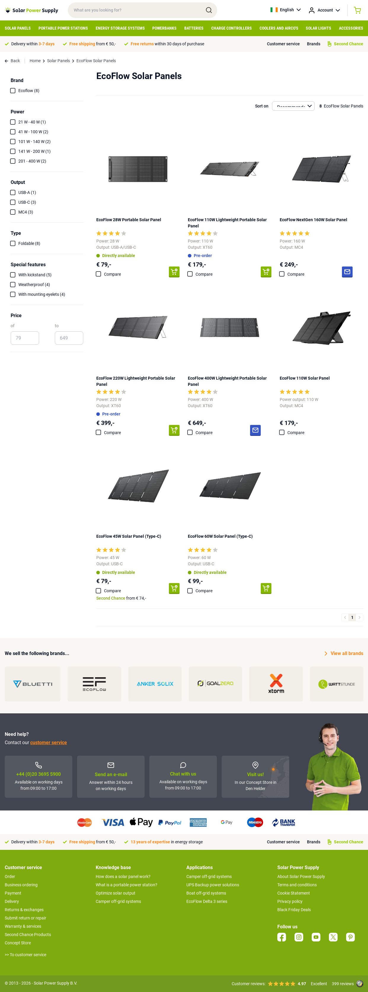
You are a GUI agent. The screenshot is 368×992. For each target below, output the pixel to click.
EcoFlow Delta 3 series (206, 901)
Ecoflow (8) (28, 90)
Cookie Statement (293, 893)
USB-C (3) (27, 202)
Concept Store (18, 942)
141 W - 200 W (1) (34, 151)
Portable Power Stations (63, 28)
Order (10, 876)
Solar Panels (18, 28)
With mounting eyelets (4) (41, 294)
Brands (313, 43)
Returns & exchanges (24, 909)
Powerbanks (164, 28)
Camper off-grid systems (118, 901)
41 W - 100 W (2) (33, 131)
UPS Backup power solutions (212, 884)
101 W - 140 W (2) (34, 141)
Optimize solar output (115, 893)
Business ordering (21, 884)
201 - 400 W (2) (32, 161)
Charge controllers (231, 28)
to (57, 325)
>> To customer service (25, 954)
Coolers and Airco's (279, 28)
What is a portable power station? (126, 884)
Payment (13, 893)
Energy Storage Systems (120, 28)
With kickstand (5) (35, 274)
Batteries (194, 28)
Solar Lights (318, 28)
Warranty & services (23, 926)
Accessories (351, 28)
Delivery (12, 901)
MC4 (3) (25, 212)
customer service (48, 742)
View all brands (344, 653)
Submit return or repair (25, 918)
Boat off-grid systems (206, 893)
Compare (112, 274)
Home (35, 60)
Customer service (283, 43)
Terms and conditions (297, 884)
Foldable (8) (29, 243)
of (13, 325)
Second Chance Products (28, 934)
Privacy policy (290, 901)
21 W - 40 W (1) (32, 122)
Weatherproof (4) (34, 284)
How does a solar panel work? (123, 876)
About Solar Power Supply (301, 876)
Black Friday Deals (294, 909)
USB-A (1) (27, 192)
